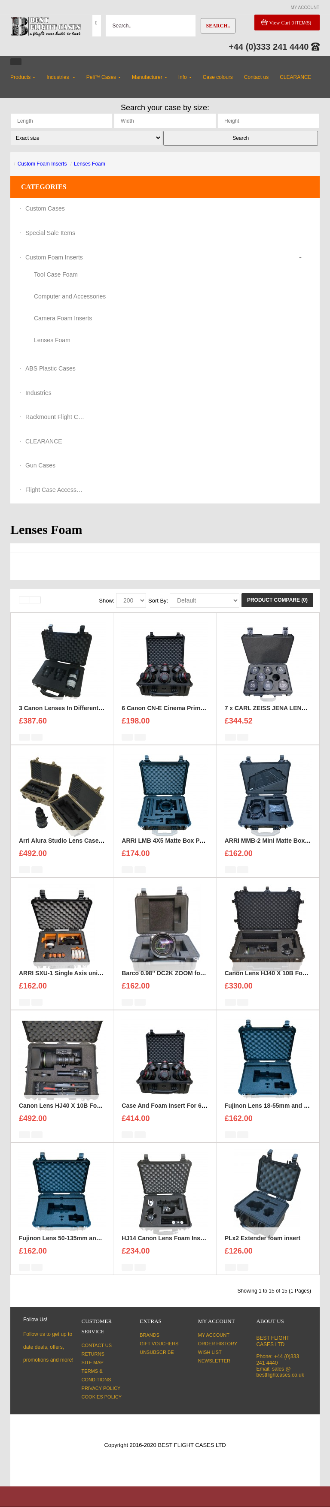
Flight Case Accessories (55, 489)
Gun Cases (40, 465)
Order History (217, 1343)
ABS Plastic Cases (50, 368)
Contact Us (97, 1345)
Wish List (210, 1352)
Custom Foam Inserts (42, 164)
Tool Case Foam (56, 274)
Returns (93, 1353)
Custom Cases (45, 208)
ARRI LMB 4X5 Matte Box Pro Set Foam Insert (187, 852)
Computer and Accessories (70, 296)
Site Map (93, 1362)
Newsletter (214, 1360)
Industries (38, 392)
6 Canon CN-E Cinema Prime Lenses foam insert (191, 720)
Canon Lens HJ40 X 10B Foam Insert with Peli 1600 (92, 1117)
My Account (213, 1335)
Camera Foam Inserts (63, 318)
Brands (149, 1335)
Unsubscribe (157, 1352)
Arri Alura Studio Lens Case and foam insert (82, 852)
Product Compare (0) (277, 600)
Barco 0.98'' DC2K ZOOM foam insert (174, 985)
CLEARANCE (43, 441)
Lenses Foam (89, 164)
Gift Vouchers (159, 1343)
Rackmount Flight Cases (55, 416)
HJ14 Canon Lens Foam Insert (165, 1250)
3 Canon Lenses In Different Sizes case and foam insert (98, 720)
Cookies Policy (102, 1396)
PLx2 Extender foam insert (263, 1250)
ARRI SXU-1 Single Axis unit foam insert (76, 985)
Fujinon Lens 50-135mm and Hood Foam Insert (86, 1250)
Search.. (218, 26)
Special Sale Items (50, 232)
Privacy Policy (101, 1388)
